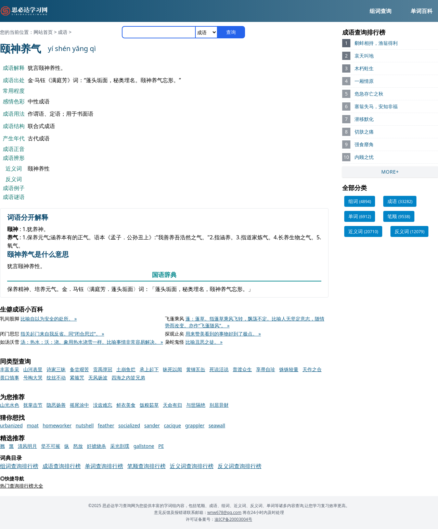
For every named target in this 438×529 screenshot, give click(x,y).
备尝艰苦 (79, 369)
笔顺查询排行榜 (146, 466)
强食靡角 (364, 144)
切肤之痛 (364, 131)
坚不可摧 (50, 446)
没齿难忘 (102, 405)
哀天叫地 (364, 55)
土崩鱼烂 (126, 369)
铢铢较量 (288, 369)
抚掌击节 (32, 405)
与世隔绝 (195, 405)
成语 (62, 32)
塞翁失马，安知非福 (376, 106)
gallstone (143, 446)
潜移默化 (364, 119)
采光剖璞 (119, 446)
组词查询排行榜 (19, 466)
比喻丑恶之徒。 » (204, 342)
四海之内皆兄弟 (128, 377)
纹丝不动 (56, 377)
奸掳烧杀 (96, 446)
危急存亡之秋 (369, 93)
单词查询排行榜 (104, 466)
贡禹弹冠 (102, 369)
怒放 (78, 446)
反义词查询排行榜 (239, 466)
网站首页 (43, 32)
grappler (194, 425)
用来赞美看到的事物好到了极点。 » (223, 333)
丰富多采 (9, 369)
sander (152, 425)
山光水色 (9, 405)
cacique (172, 425)
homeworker (57, 425)
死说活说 (219, 369)
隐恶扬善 (56, 405)
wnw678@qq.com (224, 512)
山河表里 (32, 369)
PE (161, 446)
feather (106, 425)
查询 (231, 32)
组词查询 (380, 11)
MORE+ (390, 171)
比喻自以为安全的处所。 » (49, 318)
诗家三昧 (56, 369)
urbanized (11, 425)
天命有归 (172, 405)
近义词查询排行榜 (192, 466)
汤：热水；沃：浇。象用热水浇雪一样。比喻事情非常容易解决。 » (92, 342)
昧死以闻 (172, 369)
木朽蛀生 (364, 68)
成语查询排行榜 (61, 466)
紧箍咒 (77, 377)
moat (32, 425)
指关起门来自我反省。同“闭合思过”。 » (62, 333)
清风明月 (27, 446)
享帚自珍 (265, 369)
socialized (129, 425)
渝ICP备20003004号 (233, 519)
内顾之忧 (364, 157)
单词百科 (422, 11)
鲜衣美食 (126, 405)
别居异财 (219, 405)
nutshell (85, 425)
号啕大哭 (32, 377)
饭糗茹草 (149, 405)
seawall (217, 425)
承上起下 (149, 369)
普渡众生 (242, 369)
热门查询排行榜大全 (21, 485)
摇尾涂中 (79, 405)
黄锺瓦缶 (195, 369)
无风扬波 (97, 377)
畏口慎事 (9, 377)
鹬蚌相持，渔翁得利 (376, 43)
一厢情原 (364, 81)
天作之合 (312, 369)
